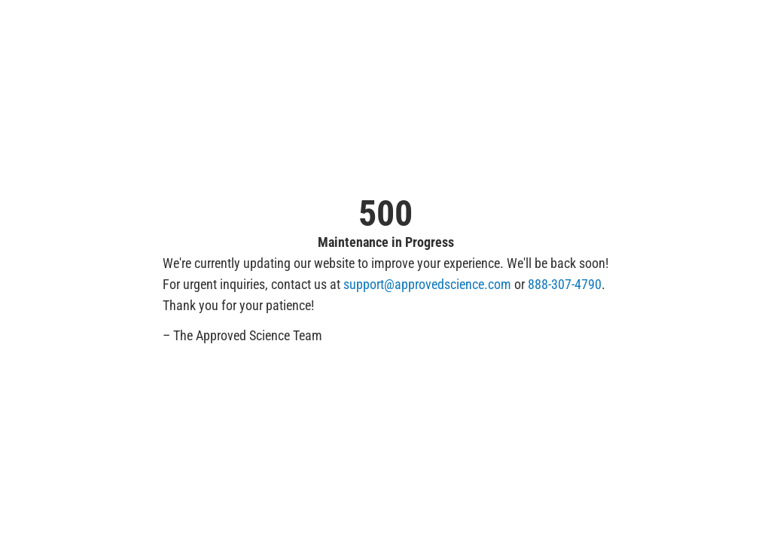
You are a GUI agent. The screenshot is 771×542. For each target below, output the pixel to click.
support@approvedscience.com (427, 284)
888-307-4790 (565, 284)
